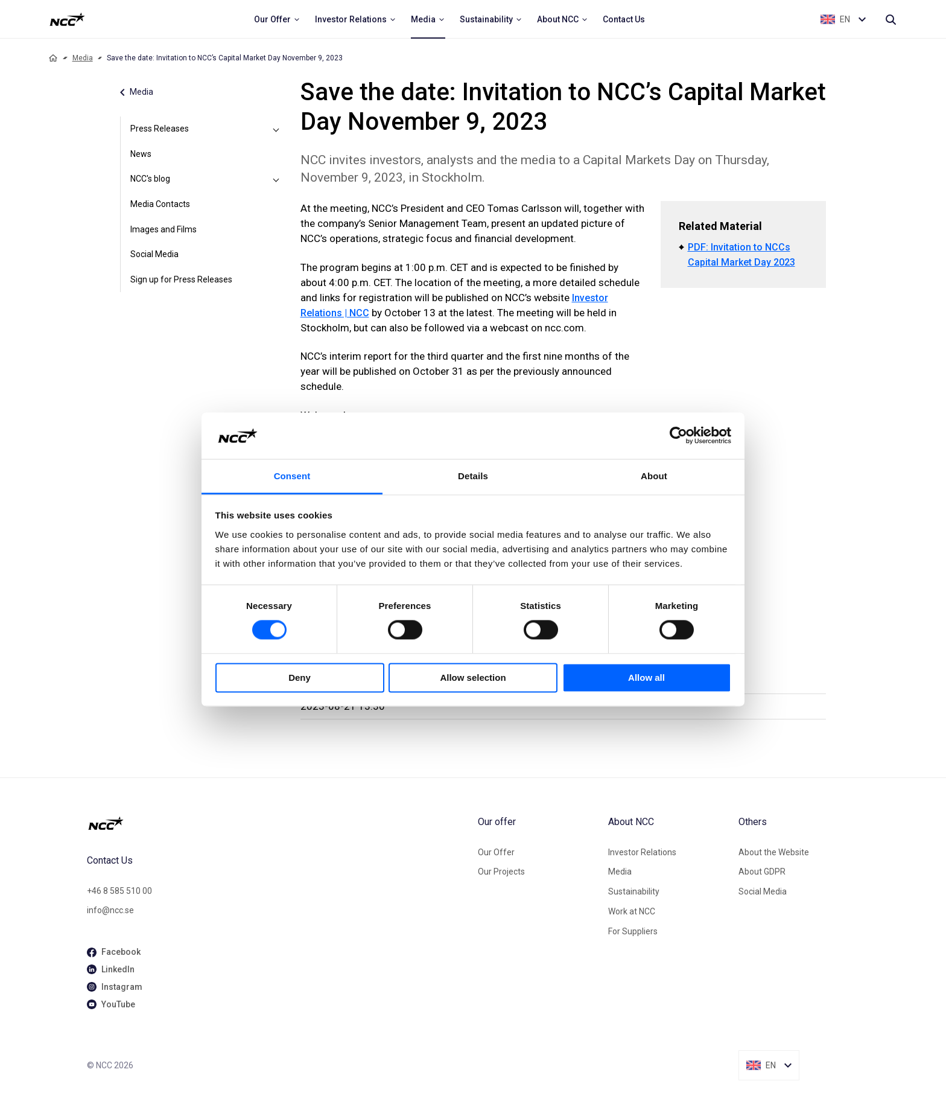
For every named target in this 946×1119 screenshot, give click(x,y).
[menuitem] (277, 19)
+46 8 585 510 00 (119, 891)
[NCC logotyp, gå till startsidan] (277, 823)
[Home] (53, 58)
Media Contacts (160, 204)
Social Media (154, 254)
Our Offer (496, 852)
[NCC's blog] (276, 179)
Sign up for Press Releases (181, 279)
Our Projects (501, 871)
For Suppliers (633, 931)
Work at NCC (631, 911)
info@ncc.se (110, 910)
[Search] (890, 19)
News (140, 154)
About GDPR (762, 871)
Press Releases (159, 128)
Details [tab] (473, 476)
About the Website (773, 852)
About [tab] (654, 476)
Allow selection (473, 677)
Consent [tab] (292, 476)
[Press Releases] (276, 129)
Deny (299, 677)
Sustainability (633, 891)
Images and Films (163, 229)
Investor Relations (642, 852)
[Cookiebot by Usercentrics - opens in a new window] (678, 436)
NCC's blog (150, 178)
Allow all (646, 677)
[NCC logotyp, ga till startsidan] (67, 19)
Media (82, 58)
